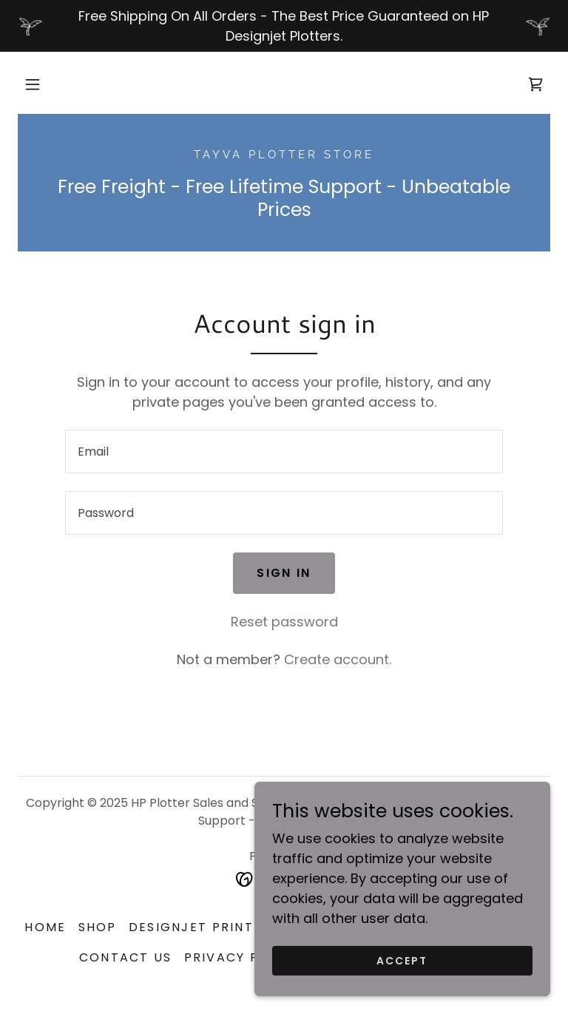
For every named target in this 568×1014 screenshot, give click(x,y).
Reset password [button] (284, 621)
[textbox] (284, 451)
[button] (32, 84)
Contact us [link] (125, 957)
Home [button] (45, 927)
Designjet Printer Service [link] (232, 927)
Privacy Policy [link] (242, 957)
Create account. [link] (337, 659)
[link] (535, 84)
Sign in (284, 572)
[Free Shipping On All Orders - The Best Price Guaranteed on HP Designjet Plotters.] (284, 26)
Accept (401, 960)
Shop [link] (97, 927)
